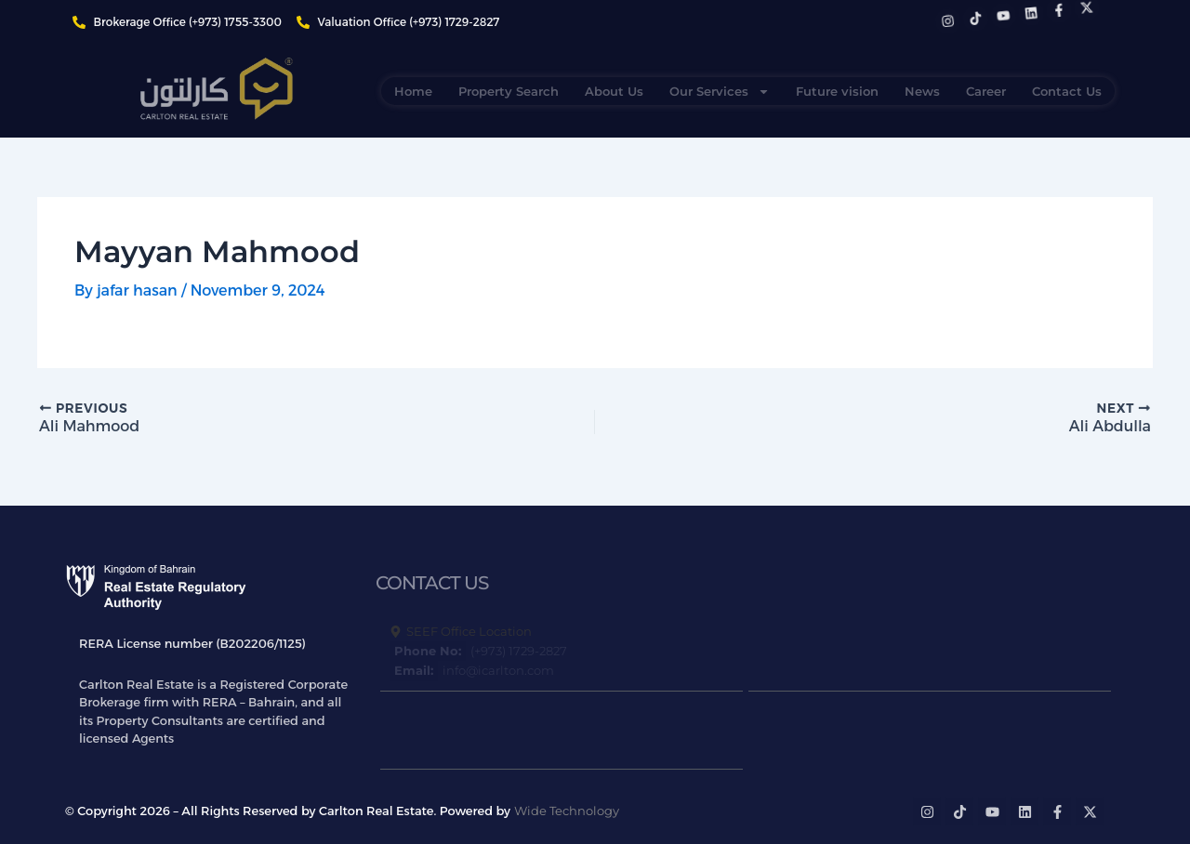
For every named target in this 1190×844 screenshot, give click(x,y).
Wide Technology (566, 810)
